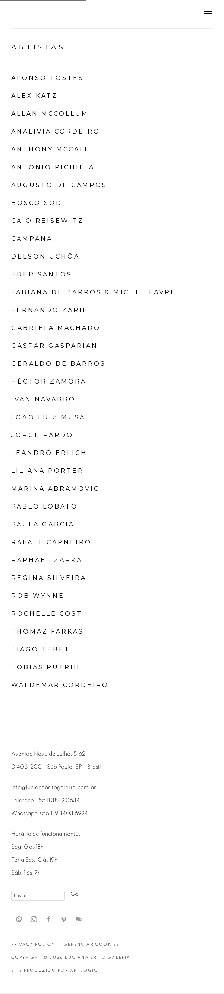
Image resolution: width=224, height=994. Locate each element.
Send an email (19, 919)
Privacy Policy (33, 944)
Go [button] (74, 894)
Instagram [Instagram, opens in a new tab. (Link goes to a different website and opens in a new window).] (34, 919)
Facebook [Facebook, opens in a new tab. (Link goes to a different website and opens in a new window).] (49, 919)
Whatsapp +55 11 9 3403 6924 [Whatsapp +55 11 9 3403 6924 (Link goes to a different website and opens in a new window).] (49, 813)
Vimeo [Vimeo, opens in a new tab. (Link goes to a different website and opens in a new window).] (64, 919)
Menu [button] (207, 14)
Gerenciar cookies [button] (91, 944)
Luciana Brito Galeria (59, 14)
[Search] (38, 896)
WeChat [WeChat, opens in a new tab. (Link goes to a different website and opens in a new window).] (78, 919)
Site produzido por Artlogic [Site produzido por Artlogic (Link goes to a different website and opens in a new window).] (54, 970)
